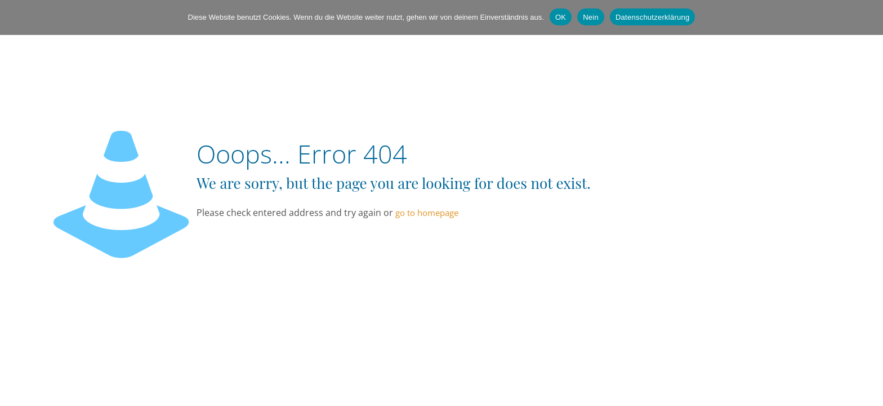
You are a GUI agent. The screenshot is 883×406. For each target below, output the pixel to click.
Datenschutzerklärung (652, 17)
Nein (591, 17)
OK (560, 17)
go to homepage (426, 212)
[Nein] (869, 17)
